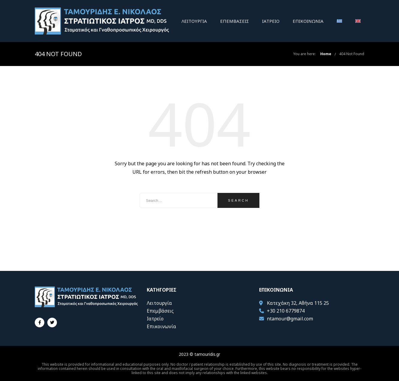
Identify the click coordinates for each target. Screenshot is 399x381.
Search (238, 200)
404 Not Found (351, 53)
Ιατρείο (270, 21)
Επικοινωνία (308, 21)
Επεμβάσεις (234, 21)
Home (325, 53)
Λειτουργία (194, 21)
